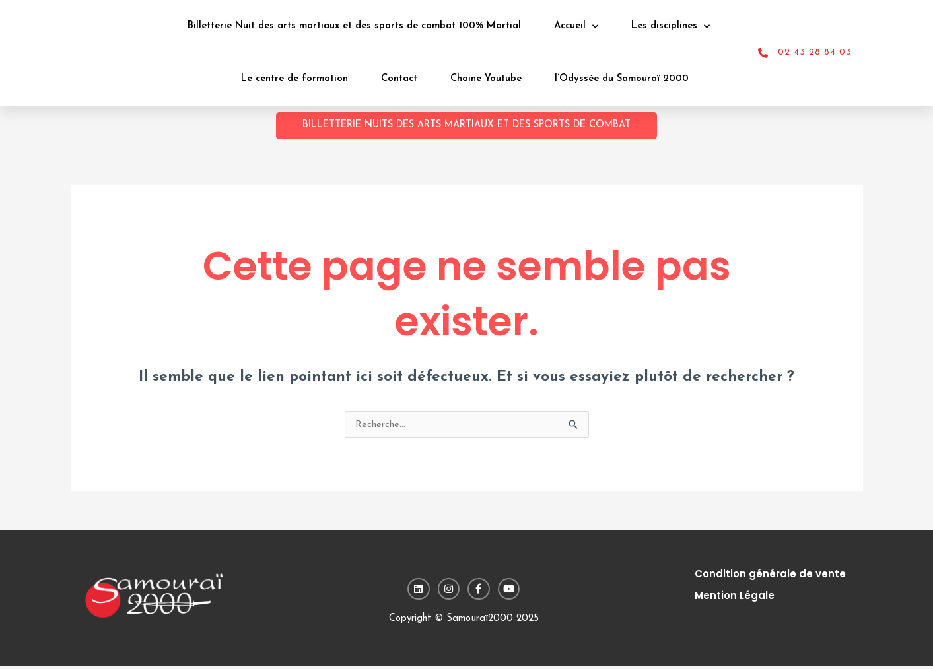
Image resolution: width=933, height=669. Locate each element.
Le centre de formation (294, 79)
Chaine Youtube (486, 79)
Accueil (576, 26)
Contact (399, 79)
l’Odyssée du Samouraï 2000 (622, 79)
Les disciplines (670, 26)
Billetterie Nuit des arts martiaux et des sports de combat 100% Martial (354, 26)
